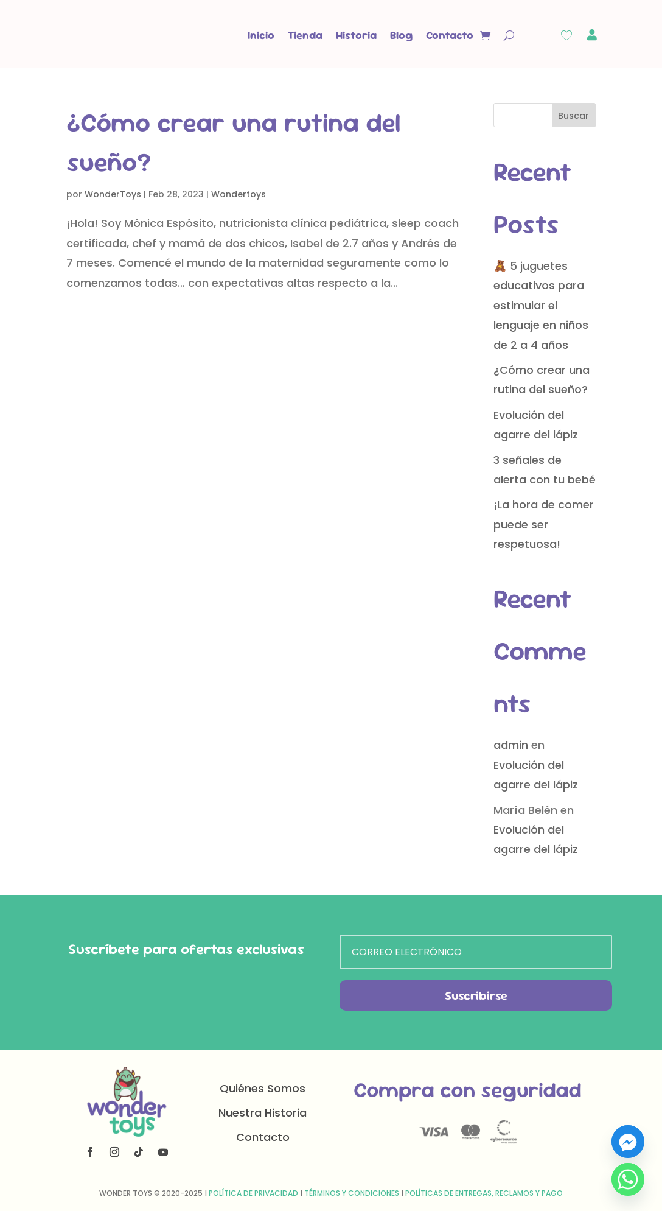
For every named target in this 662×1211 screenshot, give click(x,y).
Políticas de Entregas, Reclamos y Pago (484, 1193)
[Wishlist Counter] (566, 35)
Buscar (573, 116)
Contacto (449, 35)
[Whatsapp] (627, 1179)
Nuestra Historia (262, 1112)
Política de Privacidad (253, 1193)
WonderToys (113, 194)
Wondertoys (238, 194)
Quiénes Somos (262, 1088)
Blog (401, 35)
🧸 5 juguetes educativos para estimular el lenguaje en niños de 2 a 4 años (540, 305)
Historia (356, 35)
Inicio (261, 35)
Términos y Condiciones (351, 1193)
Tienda (305, 35)
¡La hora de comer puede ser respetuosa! (543, 524)
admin (510, 745)
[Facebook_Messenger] (627, 1141)
